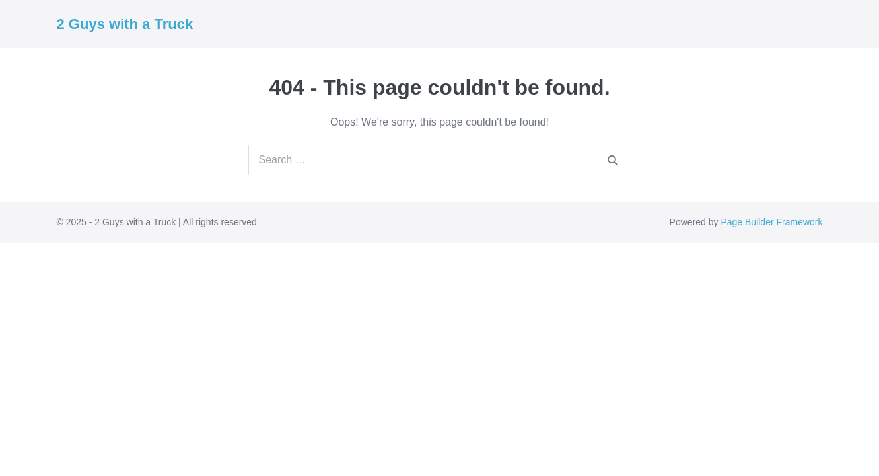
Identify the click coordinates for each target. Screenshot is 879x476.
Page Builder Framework (771, 222)
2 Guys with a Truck (125, 24)
